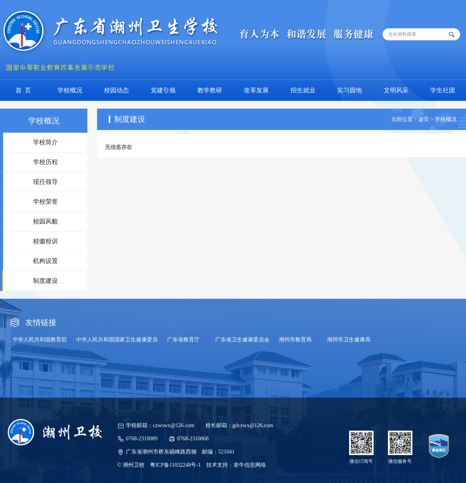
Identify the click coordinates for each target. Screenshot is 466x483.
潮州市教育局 (295, 340)
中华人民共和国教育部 (39, 340)
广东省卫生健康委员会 (242, 340)
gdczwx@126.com (253, 425)
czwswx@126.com (174, 425)
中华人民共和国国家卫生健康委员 (117, 340)
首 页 (23, 90)
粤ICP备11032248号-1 (175, 465)
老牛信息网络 (249, 465)
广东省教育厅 (183, 340)
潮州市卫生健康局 (348, 340)
